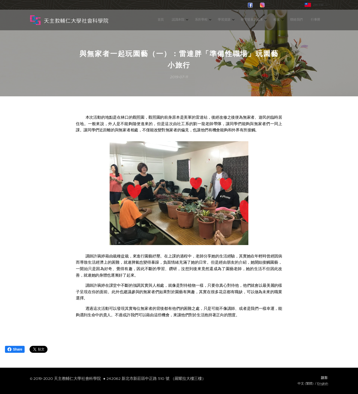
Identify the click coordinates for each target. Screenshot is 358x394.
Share (14, 349)
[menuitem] (253, 20)
